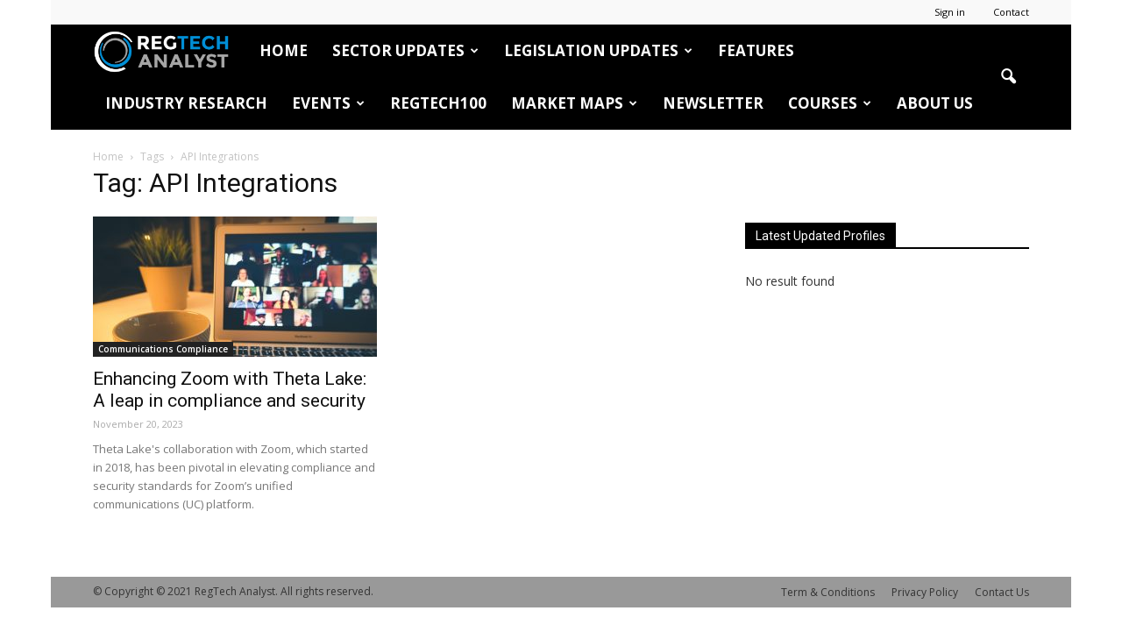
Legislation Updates (598, 50)
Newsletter (713, 103)
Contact (1011, 11)
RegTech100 (438, 103)
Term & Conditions (828, 592)
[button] (1008, 77)
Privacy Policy (924, 592)
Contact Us (1002, 592)
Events (328, 103)
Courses (829, 103)
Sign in (949, 11)
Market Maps (574, 103)
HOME (283, 50)
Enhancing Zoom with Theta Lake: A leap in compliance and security (229, 389)
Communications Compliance (163, 349)
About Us (935, 103)
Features (756, 50)
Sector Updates (405, 50)
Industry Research (186, 103)
